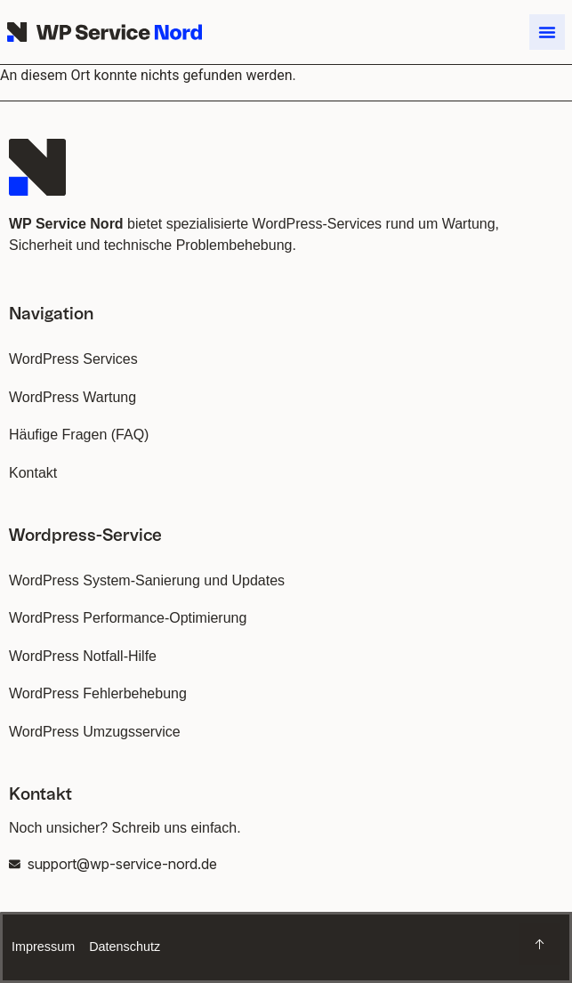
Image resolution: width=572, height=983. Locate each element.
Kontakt (33, 472)
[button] (547, 32)
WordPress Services (73, 359)
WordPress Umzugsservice (95, 731)
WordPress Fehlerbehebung (98, 693)
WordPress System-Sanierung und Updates (147, 580)
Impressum (43, 946)
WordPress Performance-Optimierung (127, 617)
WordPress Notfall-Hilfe (83, 656)
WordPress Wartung (72, 397)
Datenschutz (124, 946)
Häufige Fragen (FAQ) (79, 434)
